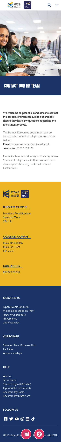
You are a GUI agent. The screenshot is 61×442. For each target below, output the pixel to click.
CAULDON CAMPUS (15, 237)
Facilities (8, 349)
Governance (10, 319)
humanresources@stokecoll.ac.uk (31, 144)
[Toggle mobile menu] (57, 5)
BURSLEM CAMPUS (15, 207)
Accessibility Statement (16, 396)
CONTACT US (11, 266)
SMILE (54, 435)
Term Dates (9, 380)
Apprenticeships (12, 353)
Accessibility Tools (13, 392)
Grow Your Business (14, 315)
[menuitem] (26, 434)
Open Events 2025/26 (15, 307)
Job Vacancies (11, 322)
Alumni (7, 376)
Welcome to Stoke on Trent (18, 311)
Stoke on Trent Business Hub (19, 345)
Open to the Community (17, 388)
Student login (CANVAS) (17, 384)
